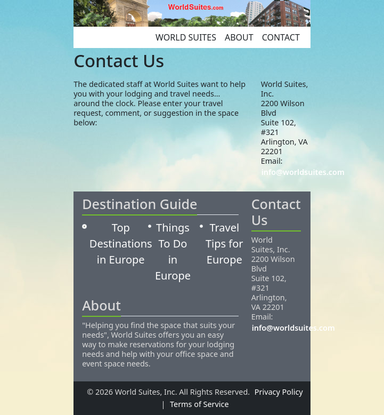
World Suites (186, 37)
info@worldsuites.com (303, 172)
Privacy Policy (279, 392)
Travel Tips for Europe (224, 243)
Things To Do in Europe (173, 251)
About (239, 37)
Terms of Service (199, 404)
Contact (281, 37)
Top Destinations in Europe (120, 243)
